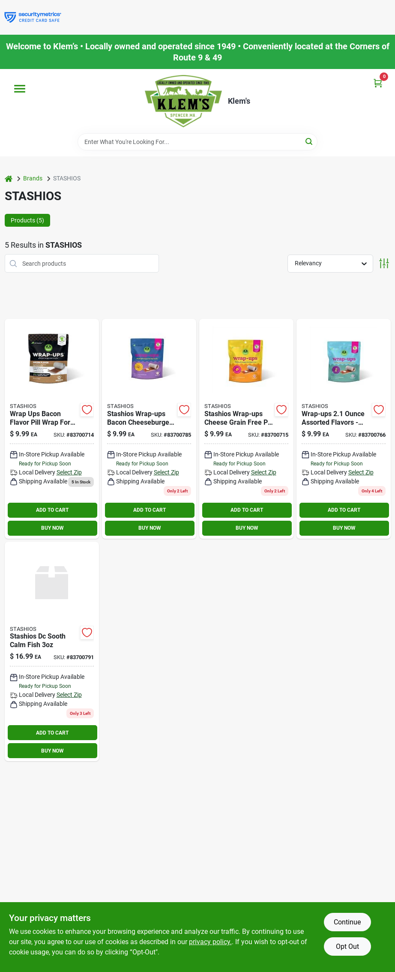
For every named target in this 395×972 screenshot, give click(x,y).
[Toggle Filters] (384, 263)
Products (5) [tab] (27, 220)
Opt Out (347, 946)
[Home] (8, 178)
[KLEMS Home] (183, 101)
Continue (347, 922)
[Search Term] (197, 141)
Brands (32, 178)
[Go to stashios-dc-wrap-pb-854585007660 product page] (343, 429)
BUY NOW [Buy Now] (52, 528)
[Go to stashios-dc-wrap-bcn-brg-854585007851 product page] (149, 429)
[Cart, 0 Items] (378, 82)
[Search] (309, 141)
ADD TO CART (52, 510)
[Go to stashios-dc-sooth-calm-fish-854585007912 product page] (52, 652)
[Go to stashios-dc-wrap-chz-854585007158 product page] (246, 429)
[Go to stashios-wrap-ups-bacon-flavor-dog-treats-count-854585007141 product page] (52, 429)
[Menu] (19, 88)
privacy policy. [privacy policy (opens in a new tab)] (210, 942)
